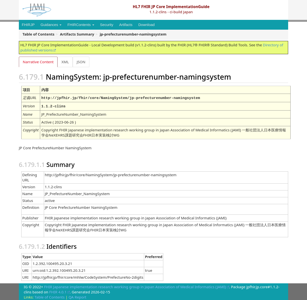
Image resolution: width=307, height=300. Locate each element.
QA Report (77, 296)
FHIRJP (28, 25)
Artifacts (125, 25)
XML (65, 61)
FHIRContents (80, 25)
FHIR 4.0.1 (58, 291)
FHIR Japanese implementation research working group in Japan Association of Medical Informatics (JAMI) (135, 286)
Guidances (51, 25)
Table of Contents (50, 296)
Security (106, 25)
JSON (82, 61)
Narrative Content (38, 61)
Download (146, 25)
